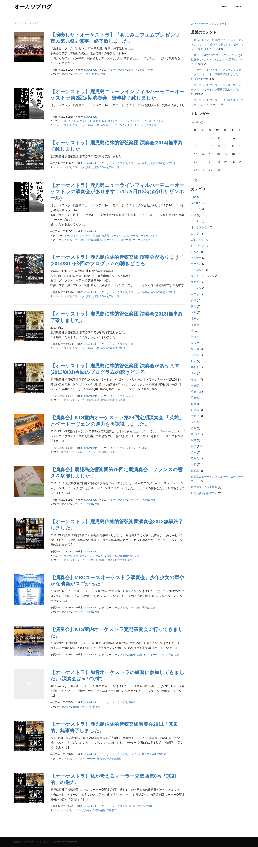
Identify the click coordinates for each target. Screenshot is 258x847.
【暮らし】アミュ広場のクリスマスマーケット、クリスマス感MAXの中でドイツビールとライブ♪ (217, 44)
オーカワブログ (33, 7)
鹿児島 (195, 470)
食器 (193, 452)
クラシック (78, 73)
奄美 (88, 73)
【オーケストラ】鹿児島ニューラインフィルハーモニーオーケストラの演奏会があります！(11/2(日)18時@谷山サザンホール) (117, 191)
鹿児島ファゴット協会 (204, 487)
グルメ (195, 251)
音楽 (150, 69)
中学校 (195, 294)
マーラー (91, 758)
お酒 (193, 215)
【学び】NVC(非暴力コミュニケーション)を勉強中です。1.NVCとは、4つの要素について (217, 59)
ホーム (17, 23)
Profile (237, 6)
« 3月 (194, 180)
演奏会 (143, 69)
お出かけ (196, 209)
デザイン (196, 263)
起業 (193, 440)
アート (195, 221)
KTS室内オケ (64, 452)
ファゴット (99, 555)
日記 (193, 361)
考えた (195, 415)
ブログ (195, 282)
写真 (193, 312)
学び (193, 336)
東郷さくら (210, 48)
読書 (193, 428)
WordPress (71, 842)
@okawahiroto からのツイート (209, 23)
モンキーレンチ (42, 842)
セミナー (196, 257)
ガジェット (197, 239)
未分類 (195, 385)
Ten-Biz (195, 202)
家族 (193, 342)
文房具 (195, 354)
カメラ (195, 233)
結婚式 (195, 409)
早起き (195, 367)
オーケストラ (120, 69)
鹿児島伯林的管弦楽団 (163, 163)
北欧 (193, 318)
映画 (193, 373)
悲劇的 (87, 810)
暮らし (195, 379)
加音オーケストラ (82, 706)
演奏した (133, 69)
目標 (193, 403)
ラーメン (196, 288)
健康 (193, 306)
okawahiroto (201, 78)
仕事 (193, 300)
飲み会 (195, 458)
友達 (193, 324)
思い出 (195, 348)
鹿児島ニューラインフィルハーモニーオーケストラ (135, 121)
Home (225, 6)
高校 (193, 464)
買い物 (195, 434)
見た (193, 422)
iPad (193, 196)
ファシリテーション (203, 276)
